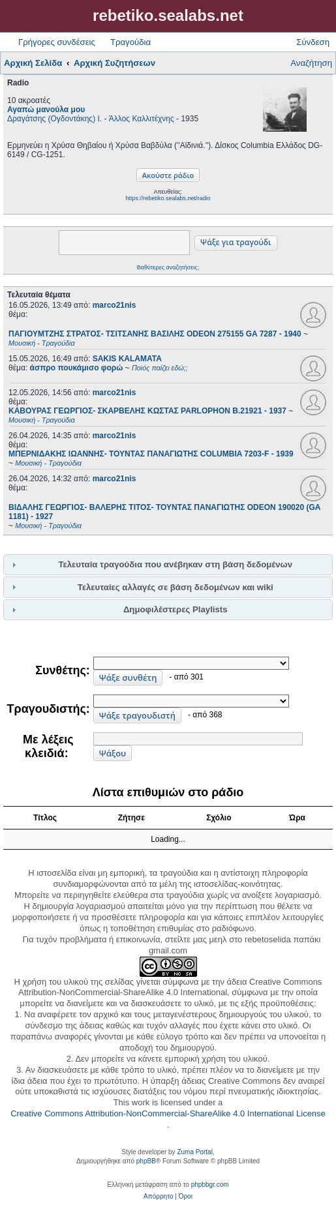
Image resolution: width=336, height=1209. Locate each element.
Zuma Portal (194, 1152)
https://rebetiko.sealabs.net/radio (167, 198)
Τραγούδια (130, 42)
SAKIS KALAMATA (127, 358)
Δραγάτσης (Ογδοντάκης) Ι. (54, 118)
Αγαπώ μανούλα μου (46, 109)
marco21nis (114, 305)
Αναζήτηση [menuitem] (311, 63)
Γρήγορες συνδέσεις (56, 42)
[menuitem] (158, 1196)
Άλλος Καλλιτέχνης (141, 118)
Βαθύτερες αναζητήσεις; (168, 267)
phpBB (146, 1161)
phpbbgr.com (210, 1184)
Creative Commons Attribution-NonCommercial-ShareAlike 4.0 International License (168, 1113)
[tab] (168, 564)
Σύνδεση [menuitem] (312, 42)
